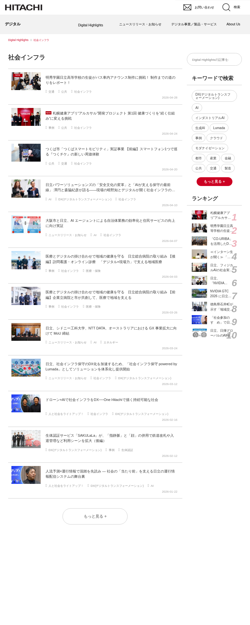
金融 (228, 158)
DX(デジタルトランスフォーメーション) (212, 96)
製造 (228, 168)
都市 (198, 158)
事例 (198, 138)
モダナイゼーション (210, 148)
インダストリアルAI (210, 118)
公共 (198, 168)
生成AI (200, 128)
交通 (213, 168)
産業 (213, 158)
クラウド (216, 138)
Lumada (219, 128)
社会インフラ (26, 57)
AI (197, 108)
